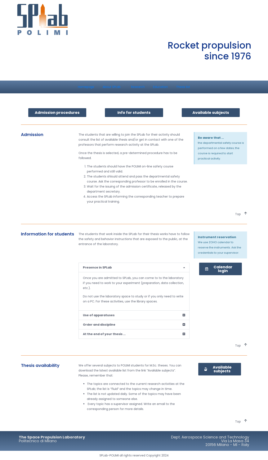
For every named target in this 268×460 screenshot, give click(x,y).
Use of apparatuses (99, 315)
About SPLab (112, 87)
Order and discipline (99, 325)
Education (160, 87)
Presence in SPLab (97, 267)
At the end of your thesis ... (104, 334)
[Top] (245, 213)
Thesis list (183, 87)
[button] (134, 267)
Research (138, 87)
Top (238, 214)
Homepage (86, 87)
